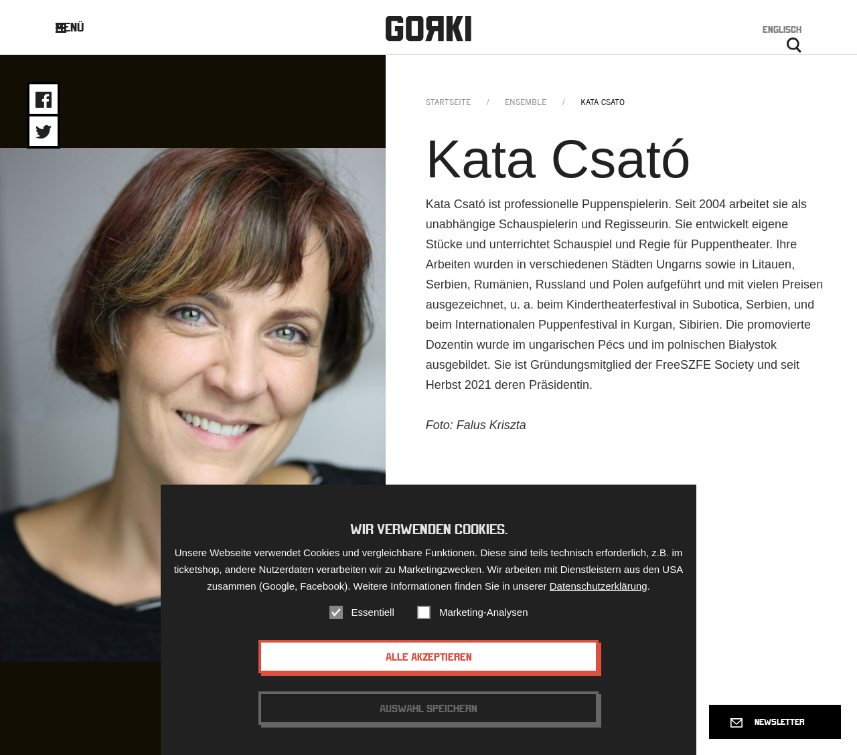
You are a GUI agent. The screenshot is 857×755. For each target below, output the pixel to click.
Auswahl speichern (428, 709)
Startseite (448, 102)
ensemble (525, 102)
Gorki (428, 28)
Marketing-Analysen (483, 613)
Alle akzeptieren (429, 658)
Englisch (782, 29)
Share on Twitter (43, 132)
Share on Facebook (43, 100)
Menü (80, 27)
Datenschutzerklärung (598, 587)
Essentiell (373, 613)
